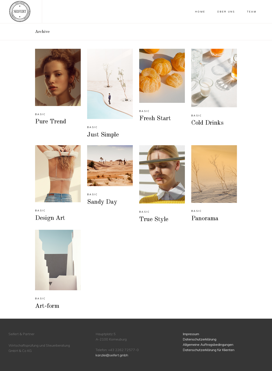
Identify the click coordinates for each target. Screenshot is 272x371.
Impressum (191, 334)
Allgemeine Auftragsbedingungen (208, 344)
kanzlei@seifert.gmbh (112, 355)
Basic (40, 114)
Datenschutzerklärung (199, 339)
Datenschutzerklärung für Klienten (208, 350)
